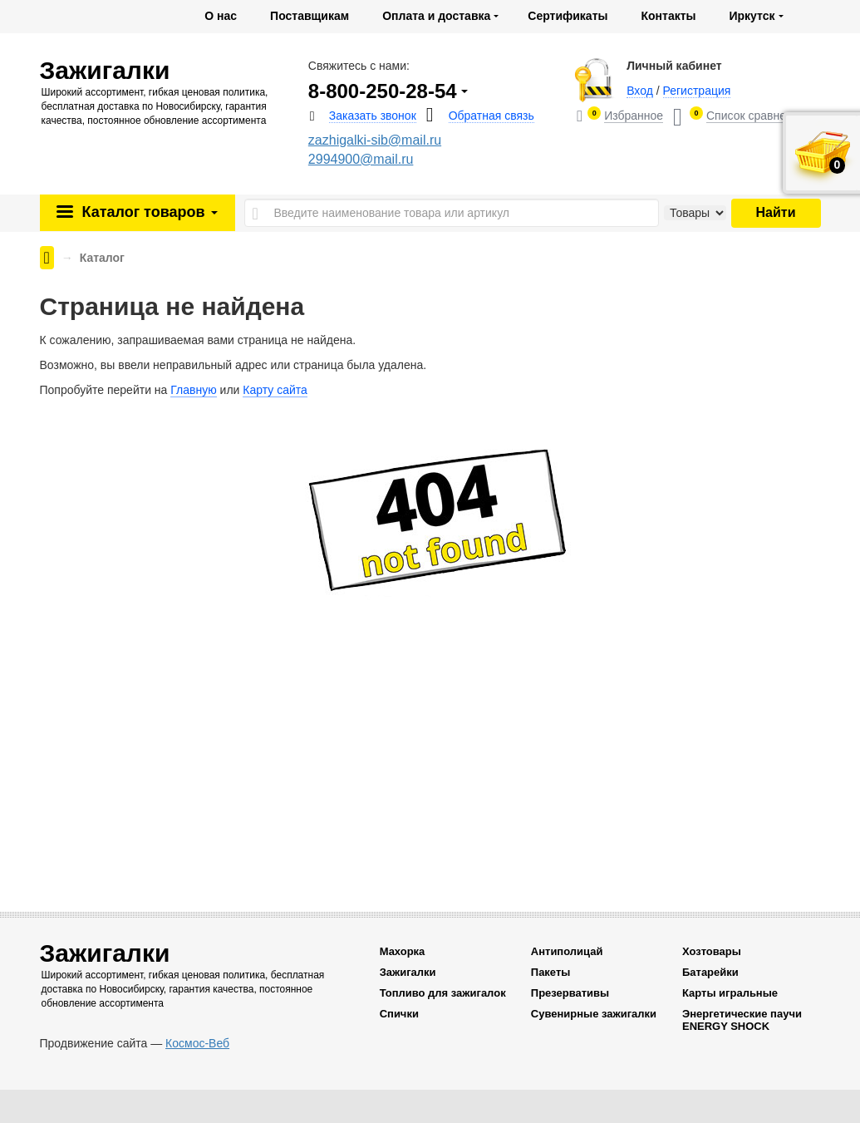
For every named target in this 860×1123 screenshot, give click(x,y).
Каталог (147, 212)
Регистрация (697, 90)
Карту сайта (275, 389)
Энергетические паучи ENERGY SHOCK (742, 1019)
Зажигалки (408, 972)
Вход (640, 90)
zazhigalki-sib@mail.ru (374, 140)
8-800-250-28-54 (382, 91)
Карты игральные (730, 993)
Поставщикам (309, 15)
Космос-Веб (197, 1043)
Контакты (668, 15)
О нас (220, 15)
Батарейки (710, 972)
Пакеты (551, 972)
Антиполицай (567, 951)
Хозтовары (711, 951)
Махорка (402, 951)
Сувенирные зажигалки (593, 1013)
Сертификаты (567, 15)
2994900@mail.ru (361, 159)
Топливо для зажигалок (443, 993)
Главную (193, 389)
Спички (399, 1013)
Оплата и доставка (436, 15)
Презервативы (570, 993)
